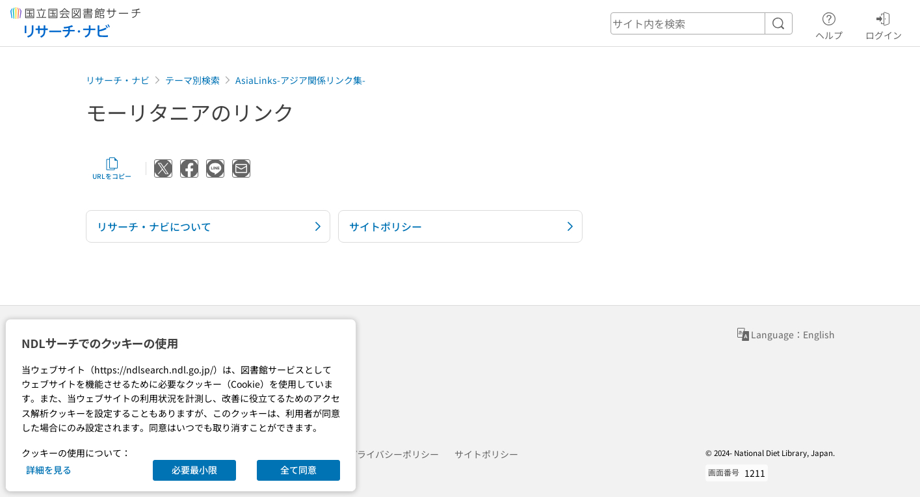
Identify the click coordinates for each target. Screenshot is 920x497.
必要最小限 (194, 469)
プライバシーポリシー (393, 454)
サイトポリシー (486, 454)
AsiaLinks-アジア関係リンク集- (300, 80)
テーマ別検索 (192, 80)
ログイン (883, 24)
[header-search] (702, 23)
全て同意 (298, 469)
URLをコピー (111, 168)
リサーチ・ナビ (118, 80)
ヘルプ (829, 24)
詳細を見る (49, 469)
